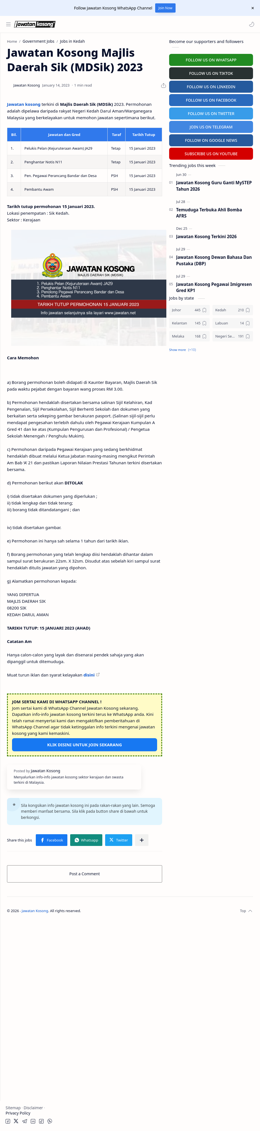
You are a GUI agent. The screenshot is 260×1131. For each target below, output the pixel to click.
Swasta (21, 88)
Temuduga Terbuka (24, 128)
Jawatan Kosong (99, 1119)
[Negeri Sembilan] (232, 335)
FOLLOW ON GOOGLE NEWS (211, 139)
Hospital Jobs (19, 149)
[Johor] (189, 308)
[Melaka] (189, 335)
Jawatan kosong (88, 132)
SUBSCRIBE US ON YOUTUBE (211, 152)
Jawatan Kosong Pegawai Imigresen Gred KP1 (214, 286)
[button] (250, 24)
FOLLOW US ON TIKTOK (211, 72)
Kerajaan (23, 66)
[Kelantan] (189, 322)
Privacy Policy (18, 1113)
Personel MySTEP (23, 117)
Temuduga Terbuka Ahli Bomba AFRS (209, 211)
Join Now (165, 8)
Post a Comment (116, 1082)
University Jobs (20, 139)
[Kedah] (232, 308)
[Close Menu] (251, 8)
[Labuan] (232, 322)
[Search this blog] (116, 24)
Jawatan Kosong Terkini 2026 (206, 235)
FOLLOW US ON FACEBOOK (211, 98)
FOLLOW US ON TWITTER (211, 112)
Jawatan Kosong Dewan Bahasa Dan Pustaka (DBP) (214, 259)
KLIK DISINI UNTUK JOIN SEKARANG (116, 926)
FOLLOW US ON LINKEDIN (211, 85)
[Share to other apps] (141, 1049)
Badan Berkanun (30, 77)
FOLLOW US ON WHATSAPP (211, 58)
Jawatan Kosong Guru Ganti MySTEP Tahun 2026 (214, 184)
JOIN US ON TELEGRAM (211, 125)
